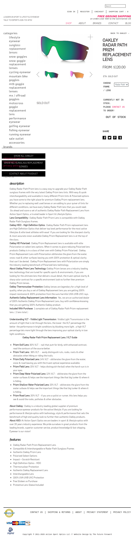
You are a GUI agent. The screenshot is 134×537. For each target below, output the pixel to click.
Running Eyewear (20, 134)
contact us (118, 107)
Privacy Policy (122, 512)
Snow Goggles (18, 56)
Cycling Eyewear (20, 72)
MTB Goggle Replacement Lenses (17, 87)
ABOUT (82, 23)
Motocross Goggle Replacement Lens (17, 109)
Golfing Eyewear (19, 126)
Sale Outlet (16, 138)
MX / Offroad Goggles (17, 97)
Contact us (36, 512)
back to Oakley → (120, 33)
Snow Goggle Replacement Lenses (17, 64)
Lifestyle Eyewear (14, 39)
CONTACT (113, 23)
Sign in (71, 11)
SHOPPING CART (116, 11)
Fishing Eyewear (19, 130)
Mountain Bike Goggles (18, 78)
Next (91, 74)
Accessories (17, 142)
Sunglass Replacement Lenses (17, 48)
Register (85, 11)
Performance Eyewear (17, 120)
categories (10, 33)
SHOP (69, 23)
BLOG (128, 23)
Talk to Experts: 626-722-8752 (17, 20)
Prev (38, 74)
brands (7, 146)
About (78, 512)
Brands (97, 23)
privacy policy (11, 165)
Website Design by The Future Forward (93, 534)
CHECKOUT (99, 11)
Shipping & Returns (59, 512)
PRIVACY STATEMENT (97, 512)
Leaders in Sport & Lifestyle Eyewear (21, 17)
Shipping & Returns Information (14, 160)
